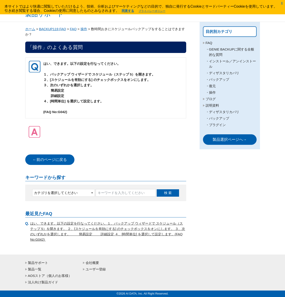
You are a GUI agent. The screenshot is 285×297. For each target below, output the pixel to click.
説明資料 (212, 105)
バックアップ (219, 79)
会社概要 (92, 263)
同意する (128, 11)
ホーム (30, 29)
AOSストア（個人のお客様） (50, 276)
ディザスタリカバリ (224, 73)
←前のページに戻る (50, 160)
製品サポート (38, 263)
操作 (83, 29)
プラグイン (217, 125)
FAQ (73, 29)
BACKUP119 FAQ (52, 29)
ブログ (211, 99)
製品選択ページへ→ (230, 139)
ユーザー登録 (96, 269)
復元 (212, 86)
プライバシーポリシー (152, 11)
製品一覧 (34, 269)
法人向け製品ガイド (43, 282)
